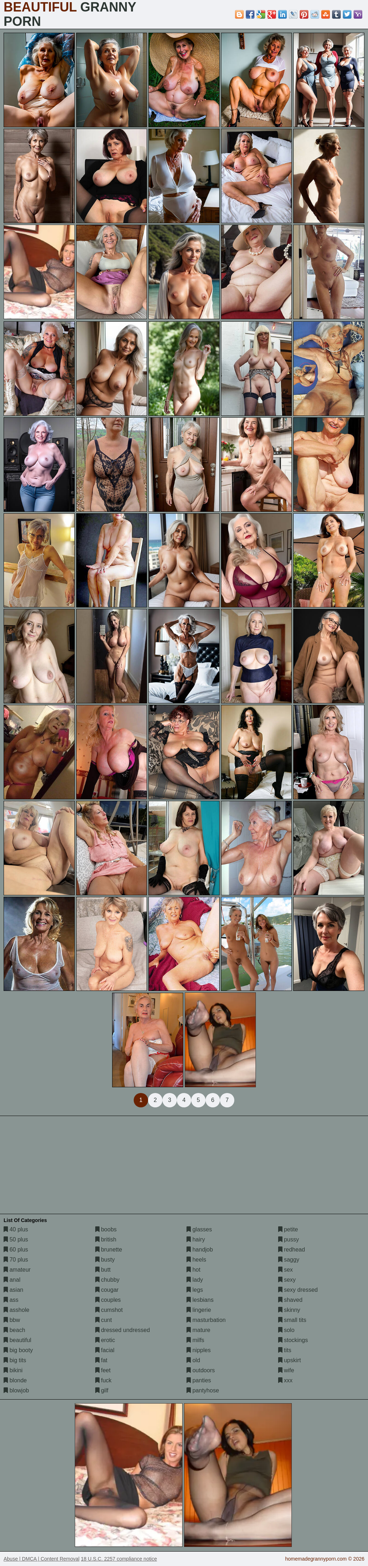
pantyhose (203, 1390)
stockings (293, 1340)
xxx (285, 1380)
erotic (105, 1340)
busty (105, 1260)
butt (103, 1270)
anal (12, 1280)
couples (108, 1300)
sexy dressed (298, 1290)
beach (14, 1330)
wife (286, 1370)
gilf (102, 1390)
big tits (15, 1360)
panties (199, 1380)
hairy (196, 1239)
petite (288, 1229)
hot (194, 1270)
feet (103, 1370)
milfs (195, 1340)
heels (196, 1260)
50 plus (16, 1239)
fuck (103, 1380)
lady (195, 1280)
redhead (291, 1249)
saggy (288, 1260)
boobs (106, 1229)
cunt (103, 1320)
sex (285, 1270)
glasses (199, 1229)
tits (284, 1350)
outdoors (201, 1370)
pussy (288, 1239)
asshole (16, 1310)
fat (101, 1360)
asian (13, 1290)
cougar (107, 1290)
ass (11, 1300)
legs (195, 1290)
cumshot (109, 1310)
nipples (199, 1350)
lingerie (199, 1310)
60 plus (16, 1249)
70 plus (16, 1260)
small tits (292, 1320)
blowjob (16, 1390)
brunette (108, 1249)
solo (286, 1330)
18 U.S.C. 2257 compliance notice (119, 1559)
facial (105, 1350)
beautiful (17, 1340)
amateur (17, 1270)
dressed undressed (122, 1330)
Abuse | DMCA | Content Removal (41, 1559)
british (105, 1239)
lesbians (200, 1300)
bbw (12, 1320)
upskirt (289, 1360)
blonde (15, 1380)
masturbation (206, 1320)
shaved (290, 1300)
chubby (107, 1280)
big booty (18, 1350)
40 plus (16, 1229)
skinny (289, 1310)
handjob (200, 1249)
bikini (13, 1370)
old (193, 1360)
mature (198, 1330)
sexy (287, 1280)
